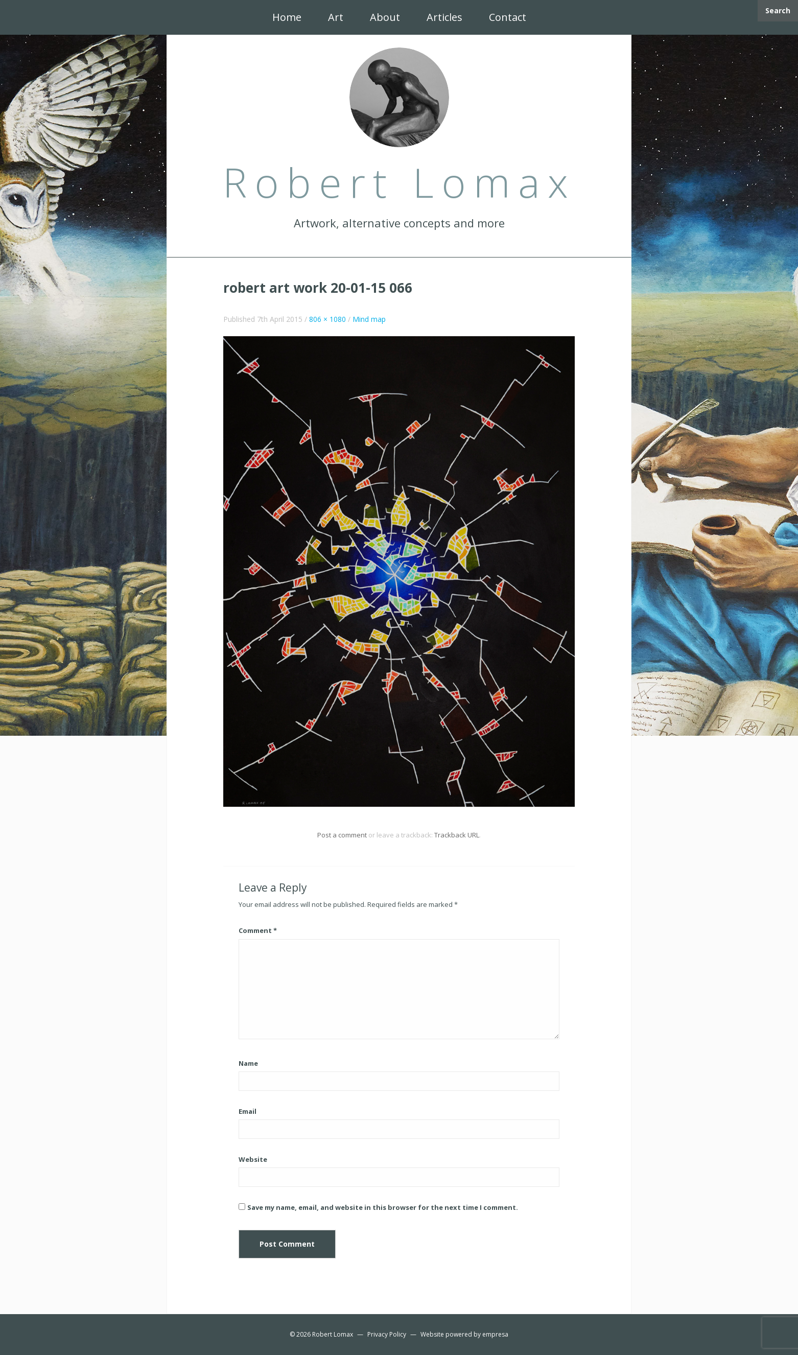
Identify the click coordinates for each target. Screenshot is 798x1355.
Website (253, 1159)
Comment (258, 930)
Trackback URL (456, 834)
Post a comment (342, 834)
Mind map (369, 319)
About (385, 17)
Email (247, 1111)
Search (777, 10)
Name (248, 1063)
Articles (444, 17)
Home (286, 17)
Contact (507, 17)
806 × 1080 (327, 319)
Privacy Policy (386, 1334)
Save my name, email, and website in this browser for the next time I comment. (382, 1207)
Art (335, 17)
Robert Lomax (332, 1334)
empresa (495, 1334)
